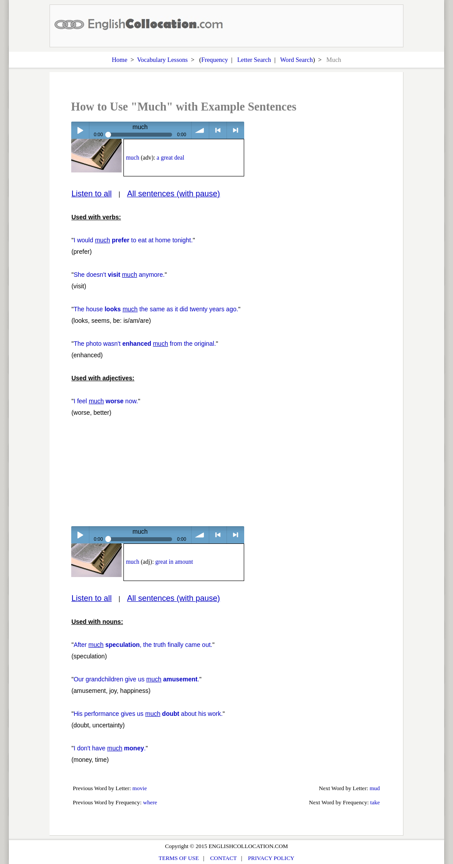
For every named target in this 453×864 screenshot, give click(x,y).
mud (374, 788)
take (375, 802)
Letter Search (254, 59)
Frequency (214, 59)
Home (119, 59)
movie (139, 788)
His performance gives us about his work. (148, 713)
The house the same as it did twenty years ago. (155, 309)
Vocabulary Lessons (162, 59)
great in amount (174, 561)
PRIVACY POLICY (271, 858)
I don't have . (109, 748)
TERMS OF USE (179, 858)
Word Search (296, 59)
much (132, 157)
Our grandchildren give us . (136, 679)
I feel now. (105, 401)
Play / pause (79, 130)
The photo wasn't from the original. (144, 343)
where (150, 802)
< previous (217, 130)
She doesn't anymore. (119, 274)
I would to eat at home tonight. (132, 240)
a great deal (170, 157)
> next (235, 130)
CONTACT (223, 858)
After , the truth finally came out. (142, 644)
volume (200, 130)
